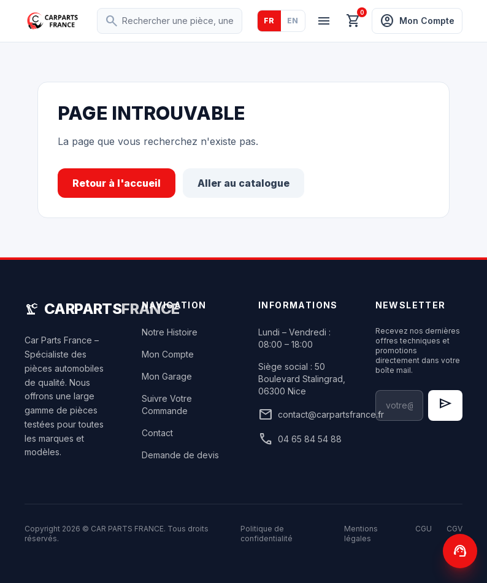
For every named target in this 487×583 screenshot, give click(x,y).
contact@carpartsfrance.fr (302, 414)
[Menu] (324, 21)
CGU (423, 528)
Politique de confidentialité (266, 533)
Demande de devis (180, 455)
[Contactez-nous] (460, 551)
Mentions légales (361, 533)
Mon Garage (167, 376)
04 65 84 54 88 (300, 439)
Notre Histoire (169, 332)
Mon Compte (168, 354)
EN (293, 20)
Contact (157, 433)
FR (269, 20)
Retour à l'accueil (116, 183)
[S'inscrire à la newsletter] (445, 405)
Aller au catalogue (243, 183)
